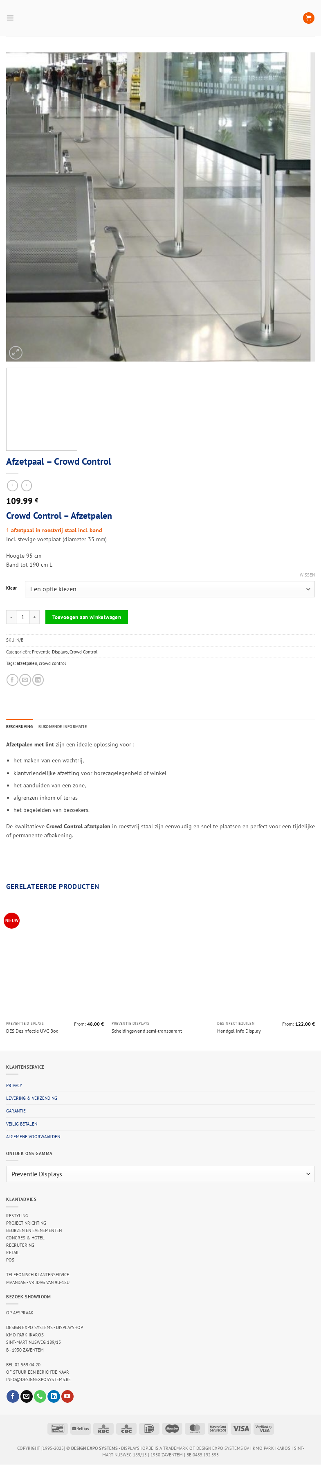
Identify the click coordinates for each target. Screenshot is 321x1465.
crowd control (52, 663)
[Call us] (40, 1396)
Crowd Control (83, 652)
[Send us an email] (26, 1396)
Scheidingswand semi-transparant (147, 1031)
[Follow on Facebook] (13, 1396)
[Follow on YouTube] (67, 1396)
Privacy (14, 1086)
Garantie (16, 1112)
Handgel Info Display (239, 1031)
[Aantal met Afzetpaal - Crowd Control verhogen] (35, 617)
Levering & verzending (31, 1099)
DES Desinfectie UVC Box (32, 1031)
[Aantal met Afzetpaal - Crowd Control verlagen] (11, 617)
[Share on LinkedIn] (38, 680)
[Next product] (12, 485)
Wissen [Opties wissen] (307, 575)
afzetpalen (27, 663)
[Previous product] (26, 485)
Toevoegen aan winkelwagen (86, 617)
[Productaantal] (23, 617)
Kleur (11, 588)
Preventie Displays (50, 652)
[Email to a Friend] (25, 680)
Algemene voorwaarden (33, 1137)
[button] (10, 18)
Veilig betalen (21, 1124)
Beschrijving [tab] (21, 726)
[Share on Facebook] (12, 680)
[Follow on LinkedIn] (53, 1396)
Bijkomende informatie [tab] (68, 726)
